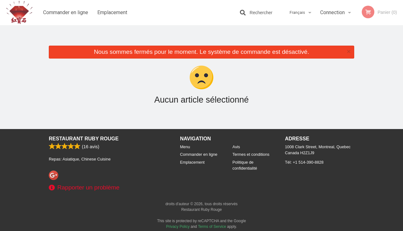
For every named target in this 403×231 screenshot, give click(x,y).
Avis (236, 146)
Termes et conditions (250, 154)
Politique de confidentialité (244, 165)
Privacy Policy (178, 226)
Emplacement (112, 12)
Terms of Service (212, 226)
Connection (332, 12)
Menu (185, 146)
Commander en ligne (65, 12)
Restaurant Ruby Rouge (84, 138)
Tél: (304, 162)
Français (297, 12)
